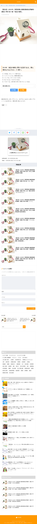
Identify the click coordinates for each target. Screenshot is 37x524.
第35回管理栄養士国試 (13, 158)
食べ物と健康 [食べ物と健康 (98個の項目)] (11, 372)
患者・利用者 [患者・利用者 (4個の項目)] (5, 366)
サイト (3, 302)
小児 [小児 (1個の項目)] (22, 364)
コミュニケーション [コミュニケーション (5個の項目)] (12, 355)
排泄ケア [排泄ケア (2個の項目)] (17, 366)
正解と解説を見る (6, 85)
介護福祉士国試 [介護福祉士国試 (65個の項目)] (13, 361)
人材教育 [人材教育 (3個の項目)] (12, 359)
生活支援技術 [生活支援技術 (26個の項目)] (5, 368)
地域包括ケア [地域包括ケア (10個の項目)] (13, 364)
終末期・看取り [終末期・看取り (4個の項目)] (5, 370)
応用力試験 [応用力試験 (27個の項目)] (26, 364)
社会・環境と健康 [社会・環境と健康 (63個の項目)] (20, 368)
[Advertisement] (18, 53)
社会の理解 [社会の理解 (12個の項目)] (14, 368)
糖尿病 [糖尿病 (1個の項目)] (32, 368)
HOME (18, 517)
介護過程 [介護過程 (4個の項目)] (18, 361)
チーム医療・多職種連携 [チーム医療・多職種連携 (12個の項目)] (7, 357)
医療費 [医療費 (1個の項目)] (8, 364)
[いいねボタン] (3, 105)
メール (3, 297)
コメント (4, 275)
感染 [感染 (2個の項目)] (13, 366)
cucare (18, 2)
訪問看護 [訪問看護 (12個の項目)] (26, 370)
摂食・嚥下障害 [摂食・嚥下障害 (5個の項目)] (22, 366)
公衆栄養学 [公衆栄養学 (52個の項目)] (23, 361)
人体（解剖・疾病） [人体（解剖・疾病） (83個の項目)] (6, 359)
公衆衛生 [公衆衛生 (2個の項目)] (28, 361)
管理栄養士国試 (9, 160)
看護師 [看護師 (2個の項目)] (9, 368)
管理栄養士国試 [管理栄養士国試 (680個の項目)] (27, 368)
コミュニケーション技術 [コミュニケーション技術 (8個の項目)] (21, 355)
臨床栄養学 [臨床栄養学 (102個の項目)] (17, 370)
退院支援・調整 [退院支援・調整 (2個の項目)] (5, 372)
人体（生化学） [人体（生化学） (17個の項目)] (24, 357)
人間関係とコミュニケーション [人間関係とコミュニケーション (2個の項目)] (27, 359)
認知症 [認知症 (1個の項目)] (30, 370)
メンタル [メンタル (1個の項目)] (19, 357)
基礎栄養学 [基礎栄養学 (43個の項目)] (18, 364)
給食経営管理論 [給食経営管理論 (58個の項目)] (11, 370)
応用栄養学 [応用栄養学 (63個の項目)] (32, 364)
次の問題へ (22, 90)
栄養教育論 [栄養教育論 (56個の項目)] (32, 366)
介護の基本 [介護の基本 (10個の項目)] (7, 361)
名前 (3, 291)
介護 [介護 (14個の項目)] (3, 361)
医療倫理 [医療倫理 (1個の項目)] (4, 364)
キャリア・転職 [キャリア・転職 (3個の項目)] (5, 355)
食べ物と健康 (17, 160)
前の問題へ (14, 90)
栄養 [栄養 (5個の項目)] (27, 366)
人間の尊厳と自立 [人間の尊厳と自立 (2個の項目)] (18, 359)
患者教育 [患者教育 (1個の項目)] (9, 366)
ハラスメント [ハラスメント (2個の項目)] (14, 357)
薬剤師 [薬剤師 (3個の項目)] (22, 370)
